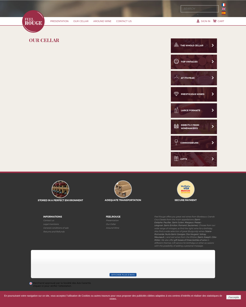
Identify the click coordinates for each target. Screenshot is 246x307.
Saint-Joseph (204, 237)
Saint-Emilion (170, 225)
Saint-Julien (178, 222)
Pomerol (182, 225)
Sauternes (192, 225)
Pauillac (167, 222)
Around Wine (102, 21)
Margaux (189, 222)
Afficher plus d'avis (123, 274)
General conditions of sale (56, 228)
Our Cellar (80, 21)
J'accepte (233, 297)
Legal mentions (51, 224)
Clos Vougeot (192, 234)
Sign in (205, 21)
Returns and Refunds (53, 231)
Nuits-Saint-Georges (175, 234)
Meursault (159, 237)
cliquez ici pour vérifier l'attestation (52, 286)
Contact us (124, 21)
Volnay (202, 234)
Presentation (59, 21)
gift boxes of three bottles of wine (190, 240)
